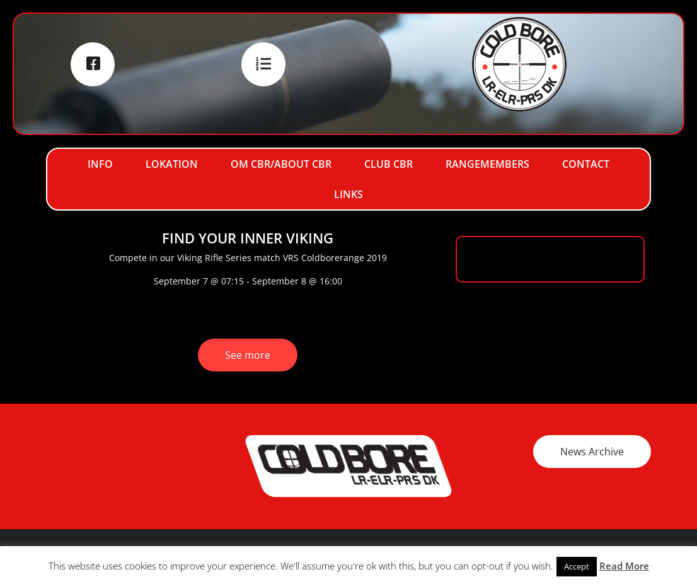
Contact (585, 164)
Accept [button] (576, 566)
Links (348, 194)
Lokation (172, 164)
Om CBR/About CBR (281, 164)
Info (100, 164)
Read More (624, 565)
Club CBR (388, 164)
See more (247, 355)
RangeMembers (487, 164)
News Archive (592, 451)
